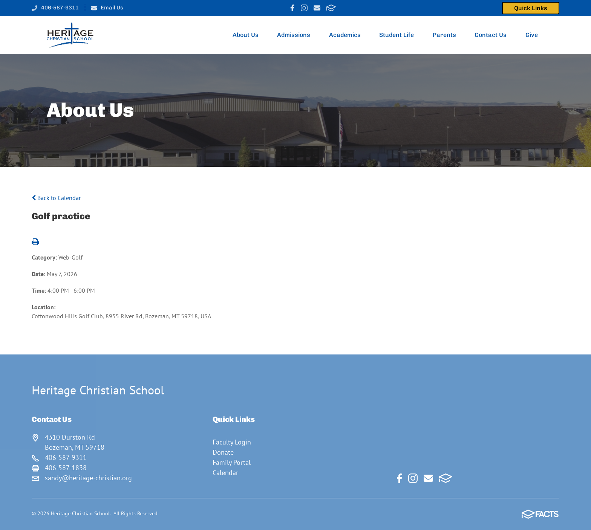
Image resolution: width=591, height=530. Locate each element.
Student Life (399, 35)
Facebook (292, 8)
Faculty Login (232, 442)
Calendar (225, 472)
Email (317, 8)
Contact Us (494, 35)
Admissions (297, 35)
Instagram (304, 8)
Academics (348, 35)
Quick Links (530, 8)
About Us (249, 35)
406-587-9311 (60, 7)
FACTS (331, 8)
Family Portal (232, 462)
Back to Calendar (56, 198)
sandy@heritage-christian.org (88, 477)
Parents (447, 35)
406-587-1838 (66, 467)
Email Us (112, 7)
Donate (223, 452)
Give (534, 35)
